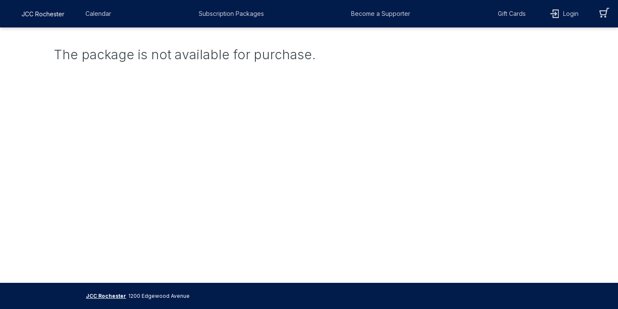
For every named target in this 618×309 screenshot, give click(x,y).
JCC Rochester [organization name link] (42, 14)
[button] (100, 13)
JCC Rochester (106, 296)
